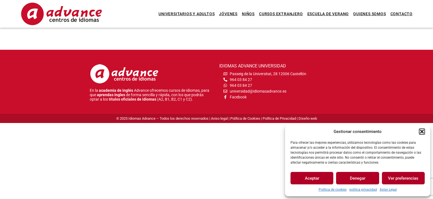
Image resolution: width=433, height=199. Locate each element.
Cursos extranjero (281, 14)
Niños (248, 14)
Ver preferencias (403, 178)
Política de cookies (333, 190)
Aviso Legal (388, 190)
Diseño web (308, 118)
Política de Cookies (245, 118)
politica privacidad (363, 190)
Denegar (357, 178)
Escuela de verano (328, 14)
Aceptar (312, 178)
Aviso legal (219, 118)
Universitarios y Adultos (187, 14)
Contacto (401, 14)
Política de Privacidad (279, 118)
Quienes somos (369, 14)
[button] (422, 131)
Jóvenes (228, 14)
